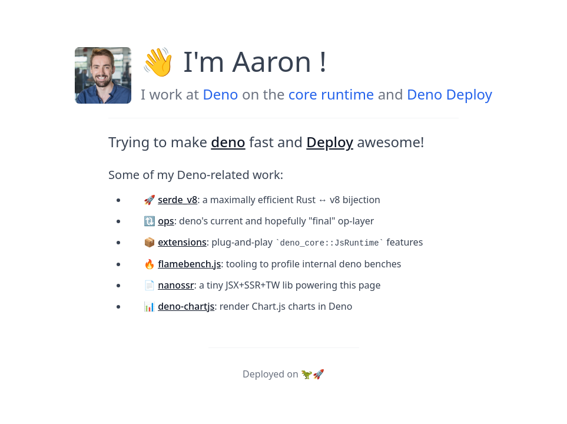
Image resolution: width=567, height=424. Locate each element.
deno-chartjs (186, 306)
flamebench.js (189, 263)
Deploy (329, 141)
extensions (182, 242)
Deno (220, 94)
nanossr (176, 285)
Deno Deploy (449, 94)
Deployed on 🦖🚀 (283, 373)
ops (166, 220)
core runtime (331, 94)
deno (228, 141)
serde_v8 (177, 199)
